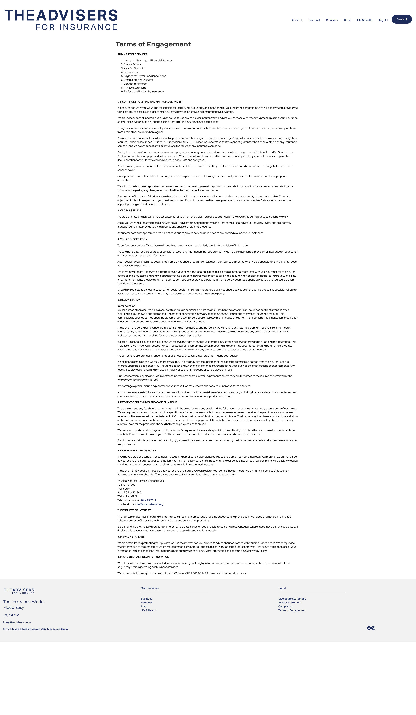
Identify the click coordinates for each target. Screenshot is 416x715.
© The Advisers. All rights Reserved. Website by (35, 628)
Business (332, 20)
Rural (347, 20)
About (297, 20)
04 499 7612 (148, 500)
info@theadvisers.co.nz (17, 622)
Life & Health (365, 20)
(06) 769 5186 (11, 615)
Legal (383, 20)
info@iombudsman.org (149, 504)
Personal (314, 20)
